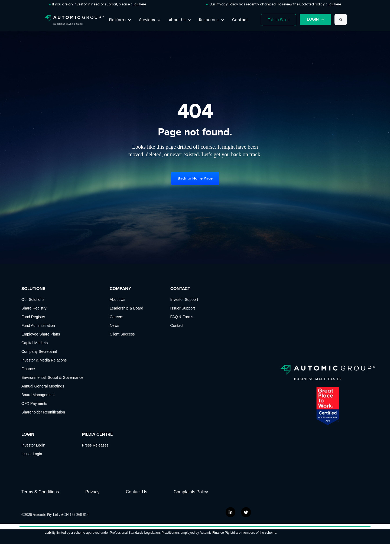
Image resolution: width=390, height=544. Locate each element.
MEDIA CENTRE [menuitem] (97, 434)
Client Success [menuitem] (122, 334)
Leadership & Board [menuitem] (126, 308)
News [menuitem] (114, 325)
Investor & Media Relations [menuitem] (44, 360)
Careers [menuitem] (116, 317)
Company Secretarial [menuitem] (39, 351)
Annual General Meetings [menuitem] (42, 386)
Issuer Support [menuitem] (182, 308)
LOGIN (315, 19)
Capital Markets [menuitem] (34, 343)
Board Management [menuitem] (38, 395)
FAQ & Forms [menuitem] (181, 317)
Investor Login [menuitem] (33, 445)
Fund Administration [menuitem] (38, 325)
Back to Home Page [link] (195, 178)
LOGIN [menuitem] (27, 434)
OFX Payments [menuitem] (34, 403)
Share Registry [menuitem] (34, 308)
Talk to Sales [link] (278, 20)
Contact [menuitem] (176, 325)
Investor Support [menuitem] (184, 299)
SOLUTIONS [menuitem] (33, 288)
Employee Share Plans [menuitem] (40, 334)
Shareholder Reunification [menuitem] (43, 412)
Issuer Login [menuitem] (31, 454)
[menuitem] (194, 492)
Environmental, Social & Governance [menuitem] (52, 377)
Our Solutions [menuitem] (32, 299)
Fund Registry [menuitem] (33, 317)
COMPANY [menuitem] (120, 288)
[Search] (340, 19)
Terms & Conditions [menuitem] (40, 492)
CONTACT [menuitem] (180, 288)
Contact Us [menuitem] (136, 492)
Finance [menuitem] (28, 369)
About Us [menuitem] (117, 299)
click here (138, 4)
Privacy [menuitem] (92, 492)
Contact (240, 19)
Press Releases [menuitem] (95, 445)
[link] (74, 19)
